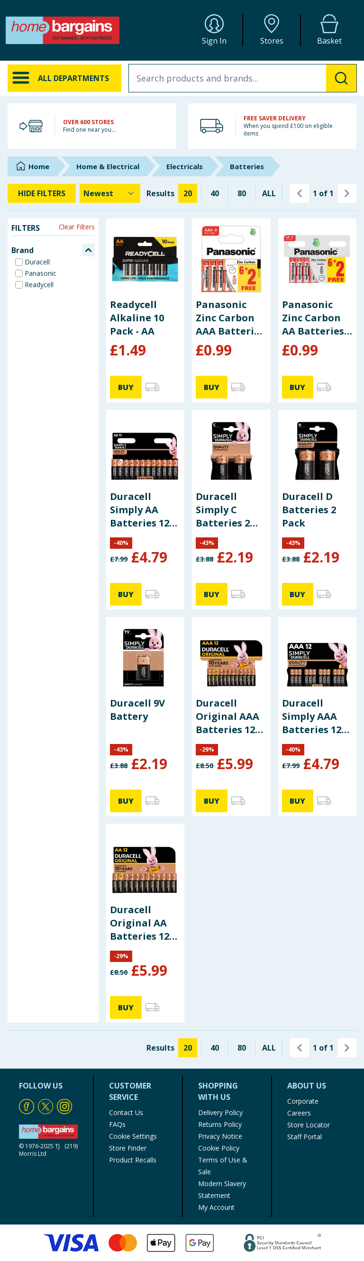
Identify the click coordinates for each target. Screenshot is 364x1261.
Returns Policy (220, 1124)
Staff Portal (304, 1136)
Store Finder (127, 1147)
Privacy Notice (220, 1136)
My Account (216, 1207)
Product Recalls (132, 1159)
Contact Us (126, 1112)
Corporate (302, 1101)
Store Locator (308, 1124)
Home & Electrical (107, 166)
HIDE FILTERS (41, 193)
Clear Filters (77, 226)
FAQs (117, 1124)
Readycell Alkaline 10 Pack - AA (137, 317)
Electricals (184, 166)
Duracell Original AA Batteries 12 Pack (139, 923)
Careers (299, 1112)
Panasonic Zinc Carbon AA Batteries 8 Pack (317, 318)
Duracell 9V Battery (137, 710)
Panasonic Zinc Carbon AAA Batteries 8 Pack (230, 318)
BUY (126, 387)
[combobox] (242, 78)
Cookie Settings (133, 1136)
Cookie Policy (218, 1147)
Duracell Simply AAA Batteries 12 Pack (311, 716)
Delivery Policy (220, 1112)
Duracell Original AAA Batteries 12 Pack (227, 716)
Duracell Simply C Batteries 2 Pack (223, 510)
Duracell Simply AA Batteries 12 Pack (139, 510)
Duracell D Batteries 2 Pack (309, 509)
